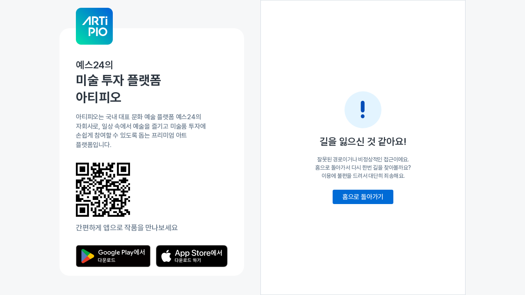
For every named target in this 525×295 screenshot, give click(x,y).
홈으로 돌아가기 (362, 197)
